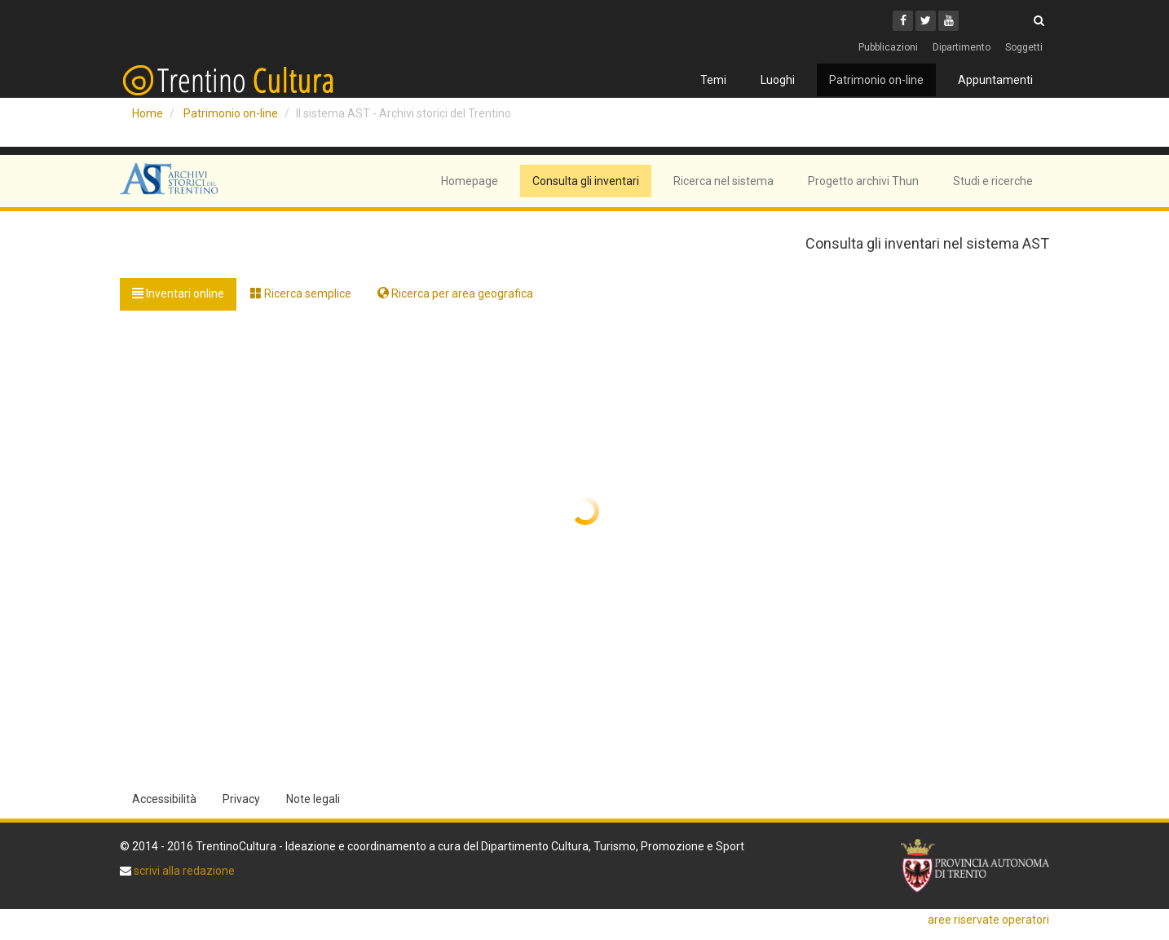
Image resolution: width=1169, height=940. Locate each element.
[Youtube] (948, 21)
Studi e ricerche (993, 181)
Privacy (241, 798)
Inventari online (178, 293)
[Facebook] (903, 21)
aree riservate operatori (988, 919)
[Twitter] (925, 21)
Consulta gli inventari (585, 181)
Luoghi (778, 79)
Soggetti (1024, 47)
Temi (713, 79)
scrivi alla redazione (183, 870)
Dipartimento (961, 47)
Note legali (313, 798)
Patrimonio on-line (876, 79)
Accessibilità (164, 798)
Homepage (469, 181)
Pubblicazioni (888, 47)
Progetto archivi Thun (863, 181)
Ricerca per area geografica (455, 293)
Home (147, 113)
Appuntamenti (995, 79)
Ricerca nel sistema (723, 181)
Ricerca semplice (300, 293)
